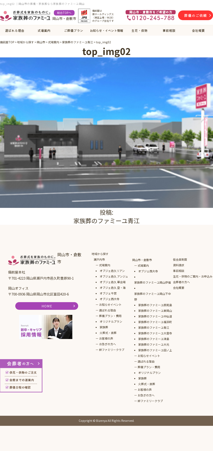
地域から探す (100, 254)
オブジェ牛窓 (108, 293)
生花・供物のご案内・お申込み (192, 276)
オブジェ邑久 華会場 (113, 282)
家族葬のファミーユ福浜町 (155, 322)
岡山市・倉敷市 (142, 260)
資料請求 (178, 265)
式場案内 (44, 30)
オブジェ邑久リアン (112, 271)
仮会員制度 (180, 259)
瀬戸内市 (99, 259)
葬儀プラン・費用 (110, 316)
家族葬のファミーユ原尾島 (155, 305)
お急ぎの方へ (107, 344)
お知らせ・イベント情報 (106, 30)
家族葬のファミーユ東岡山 (155, 311)
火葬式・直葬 (108, 333)
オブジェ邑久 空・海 (113, 288)
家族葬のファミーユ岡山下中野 (152, 296)
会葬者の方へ (181, 282)
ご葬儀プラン (73, 30)
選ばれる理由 (14, 30)
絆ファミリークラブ (111, 350)
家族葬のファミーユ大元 (153, 344)
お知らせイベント (110, 305)
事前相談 (169, 30)
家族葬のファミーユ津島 (153, 339)
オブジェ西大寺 (109, 299)
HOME (47, 306)
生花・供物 (139, 30)
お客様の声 (106, 338)
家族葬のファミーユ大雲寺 (155, 333)
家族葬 (104, 327)
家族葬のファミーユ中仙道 (155, 316)
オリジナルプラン (111, 321)
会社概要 (198, 30)
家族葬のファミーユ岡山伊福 (152, 282)
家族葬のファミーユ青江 (153, 328)
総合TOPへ (64, 13)
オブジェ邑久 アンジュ (114, 276)
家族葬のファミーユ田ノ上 (155, 350)
